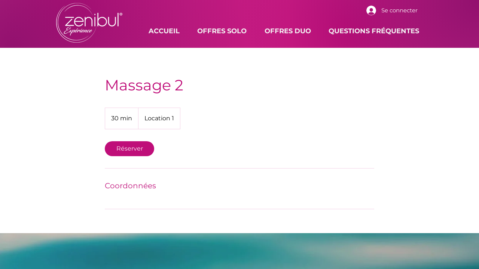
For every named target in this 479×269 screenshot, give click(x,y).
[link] (129, 148)
